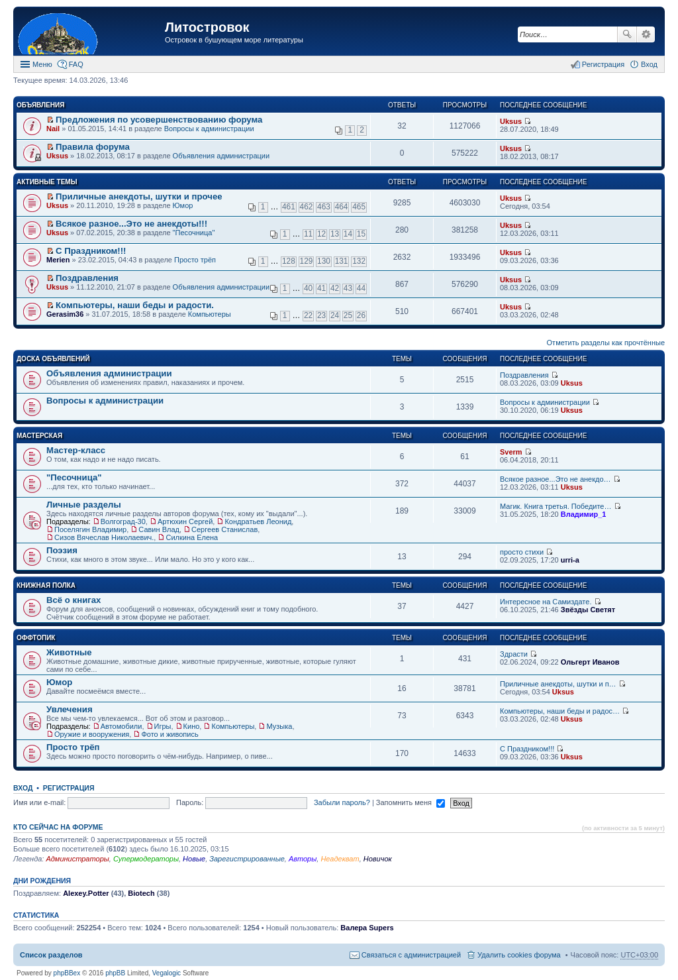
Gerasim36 (64, 314)
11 (308, 234)
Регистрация (69, 788)
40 (308, 288)
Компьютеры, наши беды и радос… (560, 711)
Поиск (627, 34)
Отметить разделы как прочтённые (606, 343)
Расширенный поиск (646, 34)
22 (308, 315)
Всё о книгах (73, 600)
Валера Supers (366, 928)
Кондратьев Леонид (257, 521)
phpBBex (67, 973)
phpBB (115, 973)
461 (288, 206)
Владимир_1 (583, 514)
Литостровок (207, 27)
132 (358, 261)
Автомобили (121, 726)
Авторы (302, 859)
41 (321, 288)
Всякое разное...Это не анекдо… (555, 479)
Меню (42, 64)
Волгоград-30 (123, 521)
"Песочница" (194, 233)
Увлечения (69, 709)
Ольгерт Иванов (590, 662)
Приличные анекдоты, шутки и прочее (139, 196)
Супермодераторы (146, 859)
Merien (58, 260)
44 (361, 288)
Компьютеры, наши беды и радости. (135, 305)
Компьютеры (209, 314)
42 (334, 288)
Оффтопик (36, 637)
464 (341, 206)
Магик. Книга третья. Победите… (555, 506)
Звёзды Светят (588, 610)
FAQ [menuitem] (76, 64)
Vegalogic (166, 973)
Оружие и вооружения (91, 734)
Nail (53, 129)
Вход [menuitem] (649, 64)
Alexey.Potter (86, 893)
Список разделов (51, 955)
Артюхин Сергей (185, 521)
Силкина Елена (192, 537)
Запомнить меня (410, 802)
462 (306, 206)
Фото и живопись (169, 734)
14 (348, 234)
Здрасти (514, 654)
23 (321, 315)
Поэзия (61, 550)
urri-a (570, 560)
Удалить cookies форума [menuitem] (519, 955)
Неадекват (339, 859)
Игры (162, 726)
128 (288, 261)
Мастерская (39, 435)
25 (348, 315)
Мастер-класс (75, 450)
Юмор (183, 205)
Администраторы (77, 859)
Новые (194, 859)
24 (334, 315)
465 (358, 206)
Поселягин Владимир (90, 529)
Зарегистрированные (247, 859)
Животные (69, 652)
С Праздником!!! (91, 251)
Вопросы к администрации (209, 129)
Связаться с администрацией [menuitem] (411, 955)
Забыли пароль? (342, 802)
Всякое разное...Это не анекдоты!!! (131, 224)
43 (348, 288)
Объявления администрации (221, 156)
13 (334, 234)
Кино (191, 726)
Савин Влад (158, 529)
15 (361, 234)
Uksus (511, 121)
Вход (22, 788)
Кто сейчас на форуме (58, 827)
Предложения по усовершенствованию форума (159, 120)
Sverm (511, 452)
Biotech (141, 893)
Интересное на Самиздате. (545, 602)
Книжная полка (46, 585)
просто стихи (522, 552)
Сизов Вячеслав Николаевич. (104, 537)
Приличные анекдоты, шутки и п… (558, 684)
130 (323, 261)
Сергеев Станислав (224, 529)
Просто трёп (195, 260)
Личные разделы (83, 505)
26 (361, 315)
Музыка (279, 726)
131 (341, 261)
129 (306, 261)
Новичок (377, 859)
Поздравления (87, 278)
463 (323, 206)
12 (321, 234)
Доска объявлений (53, 358)
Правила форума (93, 147)
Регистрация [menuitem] (603, 64)
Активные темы (47, 182)
